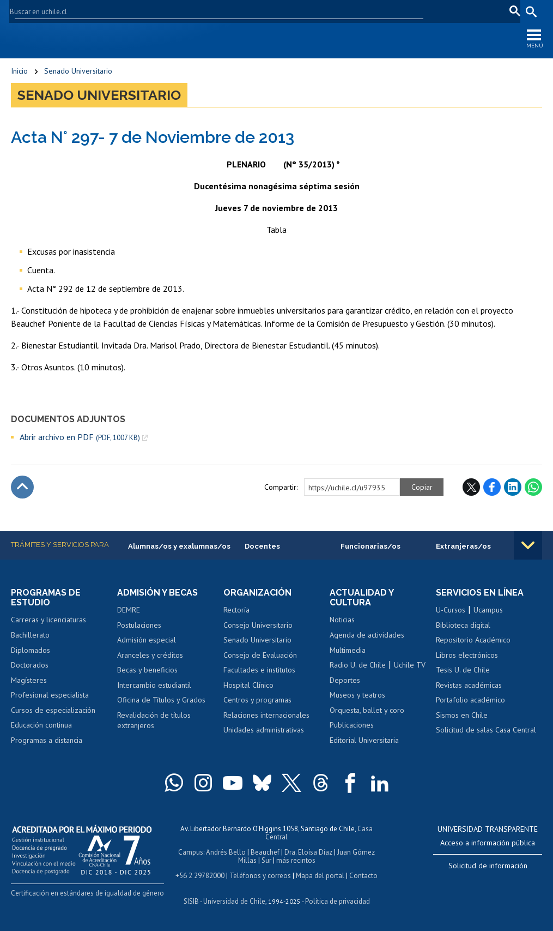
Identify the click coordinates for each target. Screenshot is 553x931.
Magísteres (29, 680)
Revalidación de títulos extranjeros (154, 720)
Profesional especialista (50, 695)
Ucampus (488, 610)
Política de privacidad (337, 901)
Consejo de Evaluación (260, 655)
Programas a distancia (46, 740)
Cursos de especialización (53, 710)
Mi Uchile (418, 11)
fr (496, 11)
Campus (190, 852)
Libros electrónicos (467, 655)
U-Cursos (379, 11)
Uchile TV (410, 665)
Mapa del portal (320, 875)
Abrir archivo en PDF (80, 437)
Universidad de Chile (234, 901)
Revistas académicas (469, 685)
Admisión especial (146, 640)
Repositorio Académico (473, 640)
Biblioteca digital (463, 625)
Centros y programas (257, 700)
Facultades (322, 11)
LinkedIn (513, 487)
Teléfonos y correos (260, 875)
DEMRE (128, 610)
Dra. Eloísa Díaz (308, 852)
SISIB (191, 901)
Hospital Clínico (248, 685)
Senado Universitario (78, 71)
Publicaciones (352, 725)
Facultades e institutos (259, 670)
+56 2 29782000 (199, 875)
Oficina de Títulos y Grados (161, 700)
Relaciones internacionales (266, 715)
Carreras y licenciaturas (48, 619)
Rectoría (236, 610)
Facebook (492, 487)
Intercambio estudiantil (154, 685)
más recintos (295, 860)
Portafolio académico (470, 700)
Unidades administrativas (263, 730)
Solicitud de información (487, 865)
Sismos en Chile (462, 715)
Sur (266, 860)
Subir (22, 487)
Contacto (363, 875)
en (479, 11)
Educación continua (41, 725)
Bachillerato (30, 635)
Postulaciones (139, 625)
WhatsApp (533, 487)
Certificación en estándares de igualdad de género (87, 893)
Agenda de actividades (367, 635)
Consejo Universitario (258, 625)
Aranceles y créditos (150, 655)
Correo (453, 11)
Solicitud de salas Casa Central (486, 730)
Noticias (342, 619)
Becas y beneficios (147, 670)
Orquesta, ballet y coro (367, 710)
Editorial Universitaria (364, 740)
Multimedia (348, 650)
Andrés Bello (226, 852)
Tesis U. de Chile (463, 670)
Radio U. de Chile (358, 665)
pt (512, 11)
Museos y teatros (357, 695)
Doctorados (29, 665)
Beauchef (265, 852)
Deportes (345, 680)
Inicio (19, 71)
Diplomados (30, 650)
